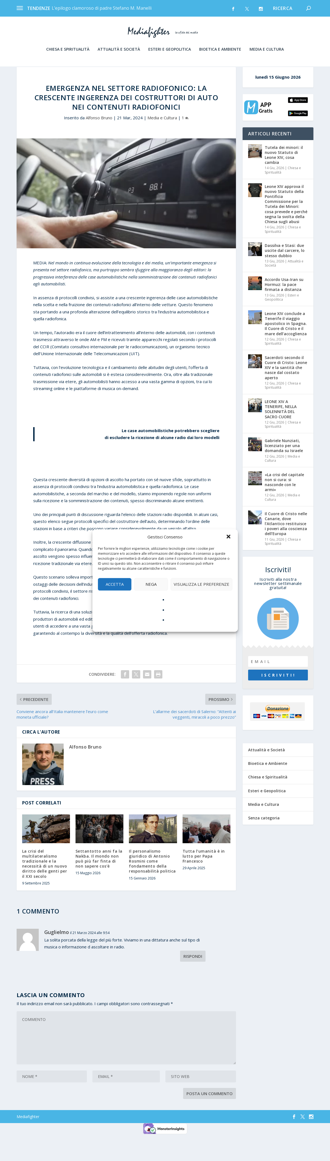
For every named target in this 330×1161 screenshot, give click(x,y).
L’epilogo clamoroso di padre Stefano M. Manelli (102, 8)
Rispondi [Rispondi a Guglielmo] (192, 981)
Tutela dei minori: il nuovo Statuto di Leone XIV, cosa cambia (284, 180)
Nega (151, 584)
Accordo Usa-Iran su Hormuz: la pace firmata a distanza (284, 309)
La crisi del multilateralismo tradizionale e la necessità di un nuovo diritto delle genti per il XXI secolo (44, 888)
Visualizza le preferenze (201, 584)
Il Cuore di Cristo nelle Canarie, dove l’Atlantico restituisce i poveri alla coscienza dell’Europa (286, 548)
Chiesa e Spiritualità (67, 63)
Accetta (115, 584)
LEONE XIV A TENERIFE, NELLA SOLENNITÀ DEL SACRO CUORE (281, 434)
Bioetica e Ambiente (220, 63)
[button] (229, 537)
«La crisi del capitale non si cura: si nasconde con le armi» (284, 507)
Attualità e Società (119, 63)
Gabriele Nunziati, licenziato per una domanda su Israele (284, 470)
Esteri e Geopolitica (169, 63)
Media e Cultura (267, 63)
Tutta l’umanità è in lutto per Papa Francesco (204, 881)
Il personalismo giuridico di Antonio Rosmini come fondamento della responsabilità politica (152, 886)
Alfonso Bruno (99, 142)
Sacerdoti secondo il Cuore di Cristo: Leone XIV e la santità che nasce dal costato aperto (286, 392)
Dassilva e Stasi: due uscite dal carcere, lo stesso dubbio (285, 275)
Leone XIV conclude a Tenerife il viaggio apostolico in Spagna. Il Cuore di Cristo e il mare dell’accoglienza (286, 348)
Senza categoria (264, 842)
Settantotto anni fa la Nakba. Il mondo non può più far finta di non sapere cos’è (99, 883)
